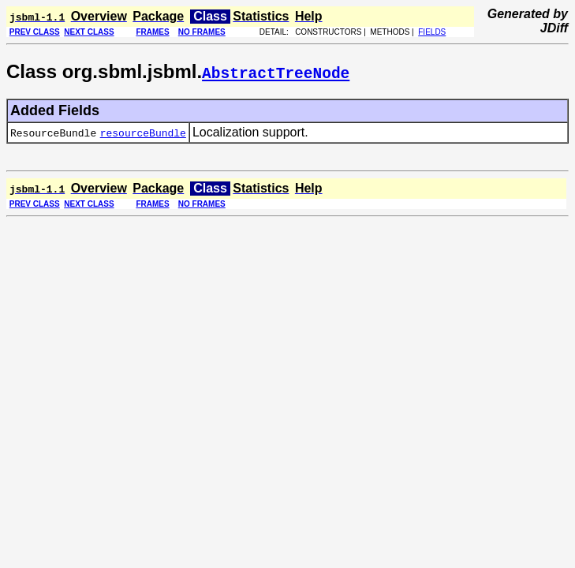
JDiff (554, 28)
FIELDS (432, 32)
